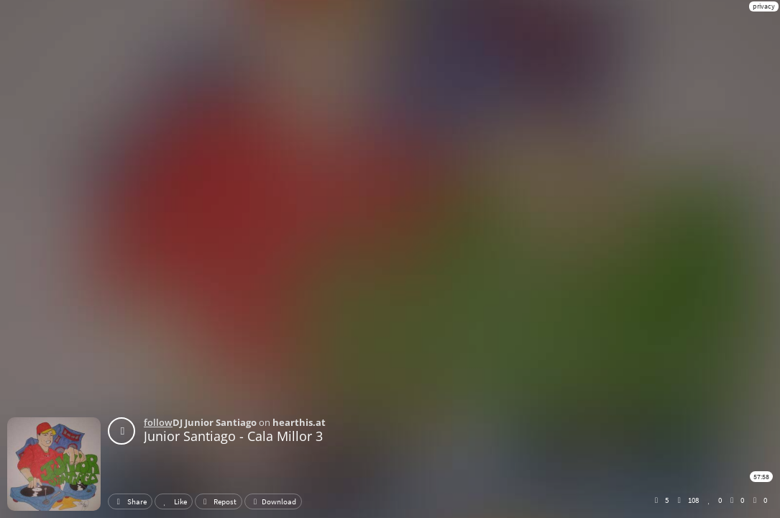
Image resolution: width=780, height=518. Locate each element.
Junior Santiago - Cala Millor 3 (233, 436)
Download (273, 501)
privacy (764, 6)
